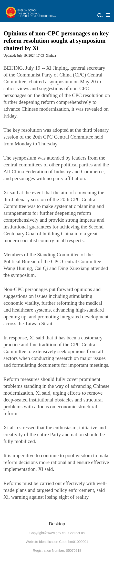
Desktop (57, 523)
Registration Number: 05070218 (57, 550)
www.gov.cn (57, 533)
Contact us (76, 533)
